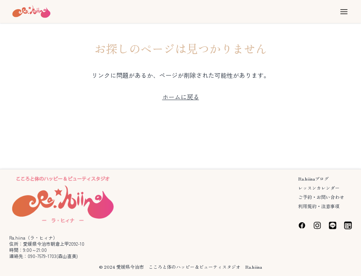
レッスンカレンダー (319, 187)
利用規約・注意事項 (319, 206)
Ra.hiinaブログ (313, 178)
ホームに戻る (180, 96)
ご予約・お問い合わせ (321, 197)
